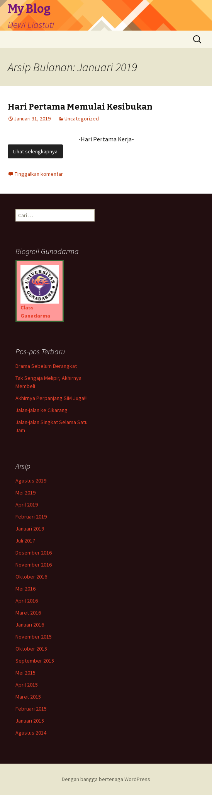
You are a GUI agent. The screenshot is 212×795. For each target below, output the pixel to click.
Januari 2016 (29, 624)
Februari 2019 (31, 516)
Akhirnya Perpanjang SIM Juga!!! (51, 398)
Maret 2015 (28, 696)
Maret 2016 (28, 612)
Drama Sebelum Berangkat (46, 365)
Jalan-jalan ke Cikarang (41, 410)
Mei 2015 (25, 672)
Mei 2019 (25, 492)
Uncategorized (81, 118)
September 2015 (34, 660)
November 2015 (33, 636)
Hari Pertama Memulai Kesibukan (80, 106)
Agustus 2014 (30, 732)
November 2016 (33, 564)
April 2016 (26, 600)
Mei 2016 (25, 588)
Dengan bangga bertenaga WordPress (106, 779)
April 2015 (26, 684)
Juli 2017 (25, 540)
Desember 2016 (33, 552)
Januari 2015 (29, 720)
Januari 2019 (29, 528)
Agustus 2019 (30, 480)
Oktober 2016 (31, 576)
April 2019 (26, 504)
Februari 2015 (31, 708)
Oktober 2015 (31, 648)
